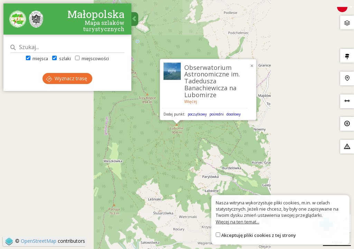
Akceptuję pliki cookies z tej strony (258, 235)
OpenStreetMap (38, 241)
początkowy (197, 114)
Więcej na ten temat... (237, 222)
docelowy (233, 114)
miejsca (37, 58)
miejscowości (92, 58)
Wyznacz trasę (66, 78)
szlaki (61, 58)
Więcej (190, 101)
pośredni (216, 114)
